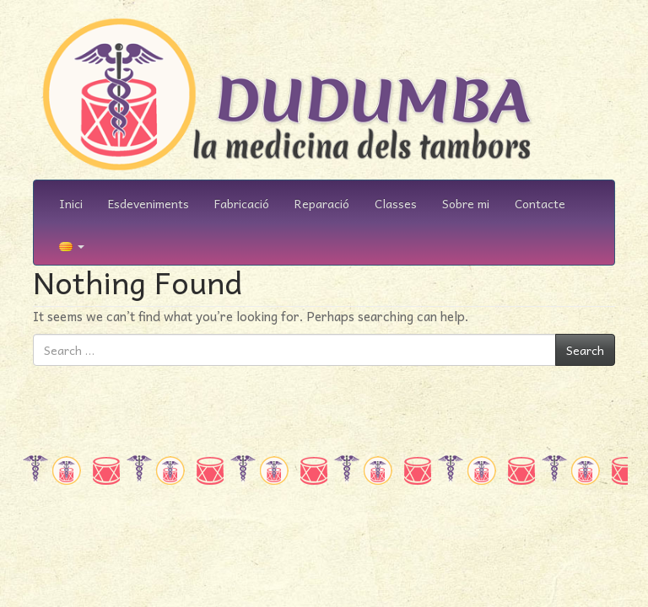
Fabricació (241, 203)
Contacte (540, 203)
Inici (71, 203)
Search (585, 350)
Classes (396, 203)
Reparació (321, 203)
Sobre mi (465, 203)
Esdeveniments (148, 203)
